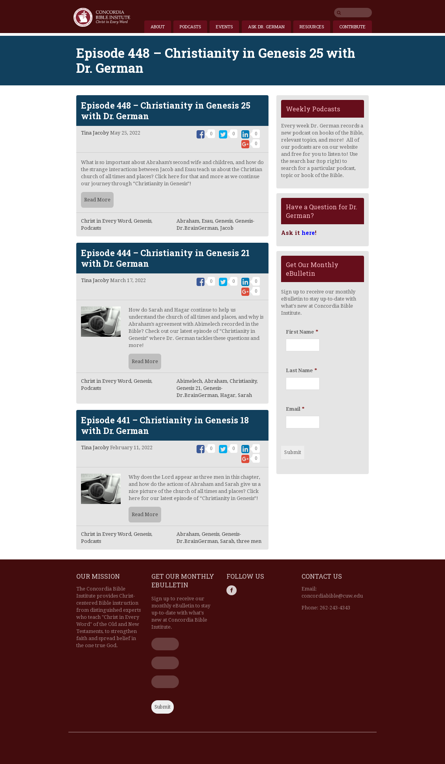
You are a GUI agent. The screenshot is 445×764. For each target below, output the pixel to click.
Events (224, 27)
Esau (207, 221)
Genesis (142, 221)
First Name (302, 332)
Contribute (352, 27)
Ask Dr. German (266, 27)
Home (102, 17)
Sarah (245, 395)
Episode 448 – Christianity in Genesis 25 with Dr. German (165, 111)
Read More (97, 200)
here (308, 232)
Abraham (188, 221)
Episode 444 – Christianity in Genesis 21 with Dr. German (165, 258)
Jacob (227, 228)
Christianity (243, 381)
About (158, 27)
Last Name (301, 370)
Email (295, 409)
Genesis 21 (189, 388)
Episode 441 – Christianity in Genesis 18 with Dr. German (165, 425)
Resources (312, 27)
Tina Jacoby (95, 133)
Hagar (227, 395)
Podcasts (190, 27)
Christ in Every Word (106, 221)
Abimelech (189, 381)
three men (249, 541)
